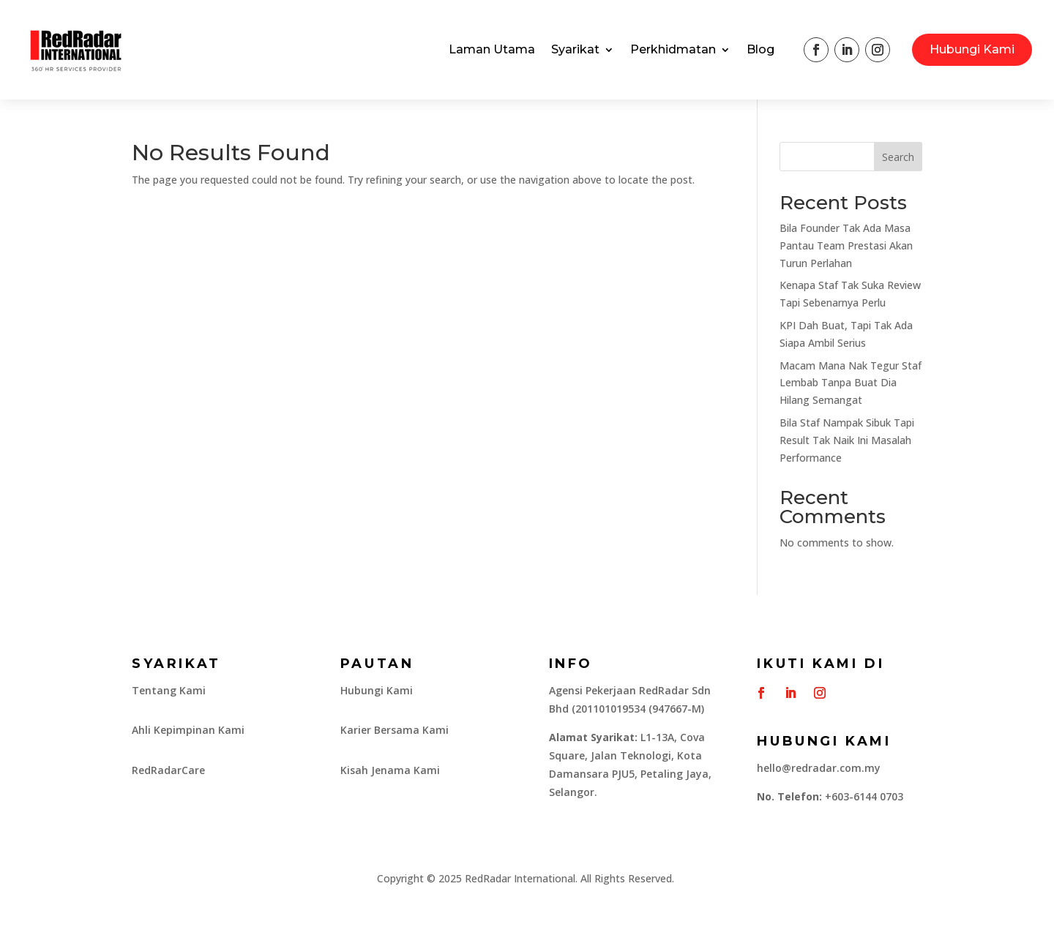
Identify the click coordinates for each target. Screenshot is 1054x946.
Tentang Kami (169, 690)
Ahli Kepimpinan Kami (188, 730)
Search (898, 157)
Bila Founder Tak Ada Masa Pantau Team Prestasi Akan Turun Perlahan (846, 245)
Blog (760, 49)
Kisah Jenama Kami (390, 770)
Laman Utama (492, 49)
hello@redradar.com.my (819, 768)
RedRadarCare (168, 770)
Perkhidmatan (673, 49)
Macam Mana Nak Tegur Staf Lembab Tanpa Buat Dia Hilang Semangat (851, 383)
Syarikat (575, 49)
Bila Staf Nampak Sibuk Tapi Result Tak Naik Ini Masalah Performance (847, 440)
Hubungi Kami (972, 49)
